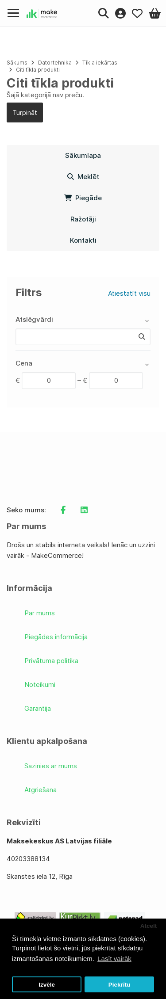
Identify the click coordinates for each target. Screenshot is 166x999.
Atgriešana (40, 789)
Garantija (37, 708)
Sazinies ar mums (50, 766)
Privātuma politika (51, 660)
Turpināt (24, 112)
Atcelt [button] (148, 926)
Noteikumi (39, 684)
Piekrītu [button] (119, 984)
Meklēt (83, 176)
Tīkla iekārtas (99, 62)
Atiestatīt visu (129, 293)
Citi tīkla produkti (38, 69)
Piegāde (83, 198)
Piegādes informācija (56, 637)
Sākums (17, 62)
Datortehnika (55, 62)
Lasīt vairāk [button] (114, 958)
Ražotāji (83, 219)
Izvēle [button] (47, 984)
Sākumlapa (83, 155)
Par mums (39, 613)
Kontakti (83, 240)
